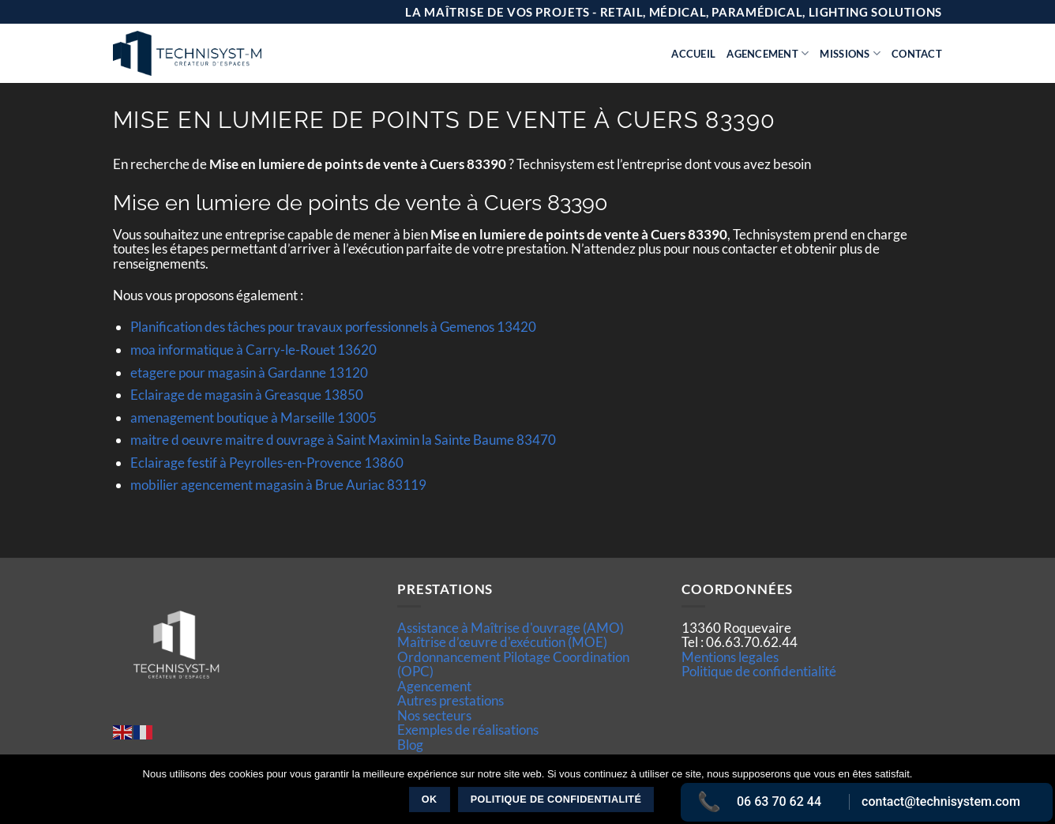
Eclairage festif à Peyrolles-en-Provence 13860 (267, 462)
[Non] (1033, 794)
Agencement (767, 53)
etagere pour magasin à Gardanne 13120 (249, 372)
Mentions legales (730, 657)
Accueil (693, 53)
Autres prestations (450, 700)
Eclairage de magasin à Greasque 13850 (246, 394)
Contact (917, 53)
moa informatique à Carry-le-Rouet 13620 (253, 349)
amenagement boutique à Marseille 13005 (253, 417)
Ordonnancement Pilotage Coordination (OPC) (513, 664)
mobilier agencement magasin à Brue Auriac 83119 (278, 484)
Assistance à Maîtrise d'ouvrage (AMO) (510, 627)
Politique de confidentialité (758, 671)
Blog (410, 744)
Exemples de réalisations (468, 729)
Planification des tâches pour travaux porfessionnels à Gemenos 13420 (333, 326)
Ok (429, 799)
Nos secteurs (434, 715)
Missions (850, 53)
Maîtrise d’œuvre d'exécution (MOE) (502, 642)
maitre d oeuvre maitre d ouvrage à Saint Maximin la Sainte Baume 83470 (343, 439)
